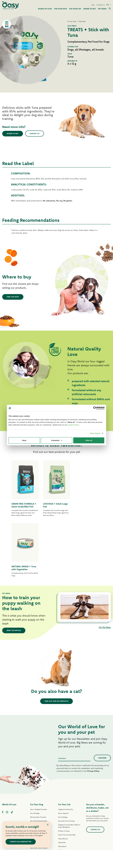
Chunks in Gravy (64, 771)
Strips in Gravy (35, 795)
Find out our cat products (56, 641)
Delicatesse (62, 786)
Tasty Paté (34, 791)
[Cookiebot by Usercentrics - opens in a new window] (95, 408)
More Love (62, 805)
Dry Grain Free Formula (38, 768)
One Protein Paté (36, 780)
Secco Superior (63, 753)
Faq (93, 5)
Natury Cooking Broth (65, 798)
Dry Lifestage (35, 753)
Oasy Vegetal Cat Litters (66, 817)
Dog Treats (34, 807)
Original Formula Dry (65, 749)
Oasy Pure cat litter (65, 813)
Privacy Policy (93, 711)
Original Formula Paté (38, 772)
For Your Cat (64, 744)
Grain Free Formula (37, 765)
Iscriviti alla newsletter (20, 842)
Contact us (101, 5)
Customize (56, 440)
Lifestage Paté (35, 776)
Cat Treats (61, 809)
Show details (95, 433)
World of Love (9, 744)
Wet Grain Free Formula (38, 788)
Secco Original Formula (38, 749)
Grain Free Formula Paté (39, 784)
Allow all (88, 440)
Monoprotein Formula (38, 757)
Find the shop (13, 297)
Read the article (14, 570)
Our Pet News (105, 567)
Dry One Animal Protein (38, 761)
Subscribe (102, 698)
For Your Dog (36, 744)
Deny (24, 440)
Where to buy (13, 133)
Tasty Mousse (63, 778)
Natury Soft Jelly (36, 799)
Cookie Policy (73, 425)
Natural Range (35, 803)
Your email (62, 698)
